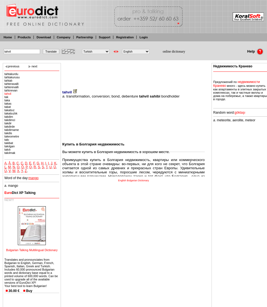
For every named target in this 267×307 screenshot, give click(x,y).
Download (43, 37)
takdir (8, 123)
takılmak (9, 152)
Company (64, 37)
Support (104, 37)
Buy (29, 291)
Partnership (84, 37)
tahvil (7, 93)
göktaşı (240, 112)
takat (7, 106)
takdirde (9, 126)
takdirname (11, 129)
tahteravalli (11, 83)
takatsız (9, 110)
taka (7, 100)
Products (24, 37)
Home (8, 37)
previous (13, 66)
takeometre (11, 136)
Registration (125, 37)
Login (143, 37)
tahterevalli (11, 87)
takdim (8, 116)
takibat (8, 143)
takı (6, 139)
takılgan (9, 146)
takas (7, 103)
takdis (8, 133)
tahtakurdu (11, 74)
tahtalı (8, 80)
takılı (7, 149)
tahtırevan (10, 90)
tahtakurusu (12, 77)
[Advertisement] (133, 72)
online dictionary (174, 51)
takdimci (9, 120)
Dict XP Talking (20, 193)
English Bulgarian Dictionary (133, 180)
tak (6, 97)
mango (34, 178)
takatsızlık (10, 113)
